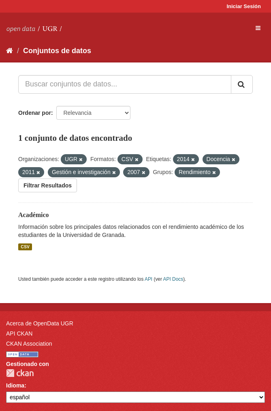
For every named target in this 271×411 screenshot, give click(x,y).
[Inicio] (9, 51)
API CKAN (19, 333)
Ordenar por (34, 113)
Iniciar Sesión (243, 6)
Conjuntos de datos (57, 51)
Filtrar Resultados (47, 185)
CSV (25, 246)
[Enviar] (242, 84)
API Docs (173, 279)
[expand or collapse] (258, 28)
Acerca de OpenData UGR (39, 323)
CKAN (20, 373)
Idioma (15, 385)
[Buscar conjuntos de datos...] (124, 84)
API (148, 279)
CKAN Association (29, 343)
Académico (33, 214)
